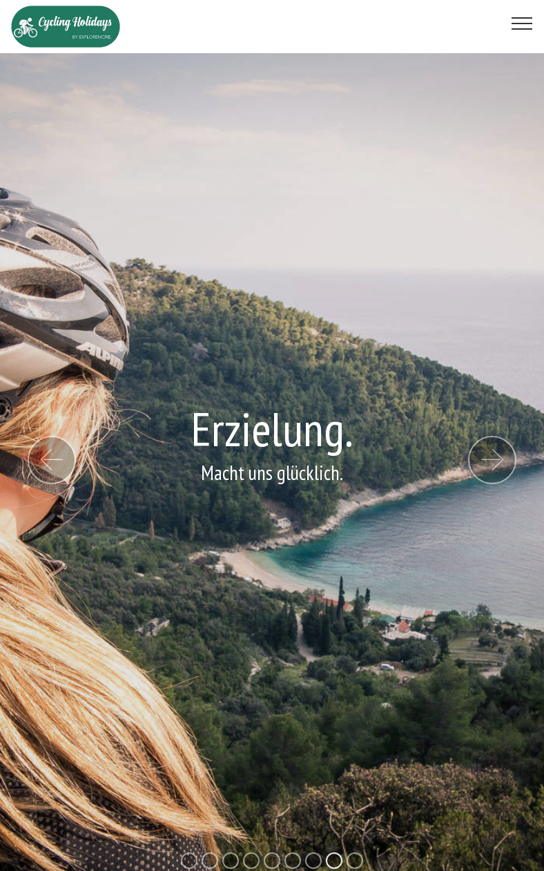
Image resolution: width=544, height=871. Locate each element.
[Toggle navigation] (522, 23)
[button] (52, 460)
